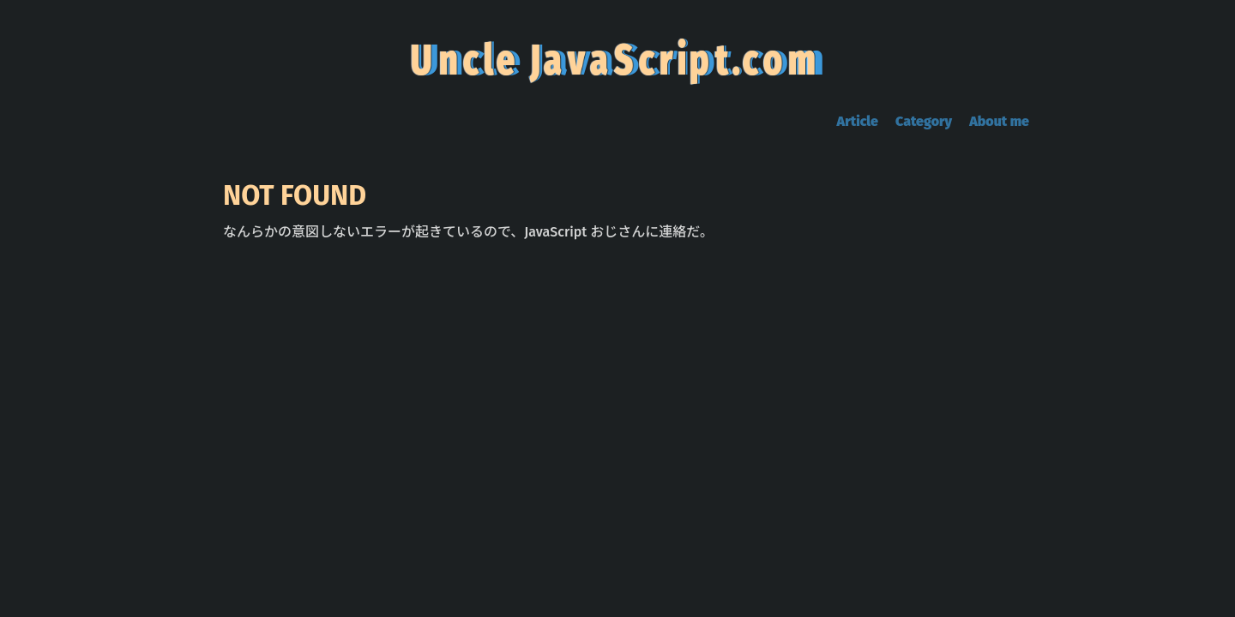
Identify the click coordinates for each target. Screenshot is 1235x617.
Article (857, 121)
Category (923, 121)
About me (999, 121)
